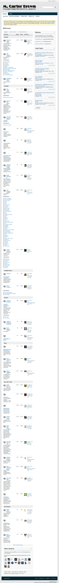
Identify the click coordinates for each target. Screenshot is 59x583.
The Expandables (8, 292)
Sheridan (6, 236)
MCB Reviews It (9, 176)
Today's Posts (24, 16)
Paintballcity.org (38, 39)
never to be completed (31, 321)
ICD (5, 223)
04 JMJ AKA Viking (31, 425)
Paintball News (9, 79)
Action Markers (8, 198)
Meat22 (30, 406)
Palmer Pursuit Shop (9, 233)
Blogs (10, 13)
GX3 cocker (29, 346)
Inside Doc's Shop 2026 (32, 335)
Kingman (6, 225)
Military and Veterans (9, 67)
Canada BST (42, 56)
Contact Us (41, 578)
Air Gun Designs (8, 199)
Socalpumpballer (30, 373)
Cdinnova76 (29, 192)
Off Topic (8, 54)
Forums (5, 13)
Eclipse (6, 217)
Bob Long (7, 209)
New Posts (5, 16)
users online (18, 552)
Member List (31, 16)
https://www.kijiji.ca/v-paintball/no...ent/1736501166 (46, 63)
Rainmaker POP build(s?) (32, 327)
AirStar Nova (7, 200)
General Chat (9, 41)
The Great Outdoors (9, 74)
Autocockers (7, 204)
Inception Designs (8, 224)
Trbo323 (30, 386)
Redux (6, 235)
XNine (30, 79)
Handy (30, 494)
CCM (6, 213)
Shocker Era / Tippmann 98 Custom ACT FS (45, 52)
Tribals (6, 242)
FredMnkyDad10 (30, 130)
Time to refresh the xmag (32, 190)
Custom (6, 297)
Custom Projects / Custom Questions (7, 303)
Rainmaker (29, 330)
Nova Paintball (8, 232)
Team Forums (8, 286)
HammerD (39, 93)
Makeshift (30, 479)
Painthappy (29, 275)
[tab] (5, 32)
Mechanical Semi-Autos (6, 409)
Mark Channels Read (18, 545)
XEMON (30, 521)
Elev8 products (30, 78)
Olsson (30, 535)
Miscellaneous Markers (9, 229)
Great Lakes (7, 265)
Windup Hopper (39, 60)
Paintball (6, 86)
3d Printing (7, 318)
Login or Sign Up (52, 1)
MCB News (8, 510)
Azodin (6, 207)
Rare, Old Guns (8, 427)
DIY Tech (6, 316)
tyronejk (30, 322)
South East (7, 260)
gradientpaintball (30, 459)
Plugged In (7, 65)
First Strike (7, 221)
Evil (5, 220)
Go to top (53, 578)
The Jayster (28, 250)
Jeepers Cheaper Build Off (9, 323)
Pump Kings (7, 294)
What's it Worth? (8, 125)
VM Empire (7, 246)
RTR (6, 234)
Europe (6, 267)
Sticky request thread (31, 519)
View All (38, 107)
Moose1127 (21, 573)
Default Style (7, 578)
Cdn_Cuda (39, 62)
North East (7, 258)
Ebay (5, 343)
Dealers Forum (8, 458)
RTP (6, 237)
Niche (6, 228)
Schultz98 (31, 395)
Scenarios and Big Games (7, 156)
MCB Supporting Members (32, 509)
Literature (7, 64)
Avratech (6, 205)
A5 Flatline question (31, 116)
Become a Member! (39, 43)
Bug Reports (9, 535)
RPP (29, 442)
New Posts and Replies (14, 16)
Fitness (6, 63)
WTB (8, 385)
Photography (7, 69)
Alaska (6, 263)
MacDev (6, 226)
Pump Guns (7, 230)
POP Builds (8, 328)
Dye (5, 216)
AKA (6, 201)
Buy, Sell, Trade (8, 382)
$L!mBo (30, 153)
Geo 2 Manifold (38, 76)
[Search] (46, 7)
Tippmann (7, 243)
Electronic (6, 397)
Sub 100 (9, 441)
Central (6, 261)
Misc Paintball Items (9, 468)
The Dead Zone (8, 90)
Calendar (37, 16)
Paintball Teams (8, 270)
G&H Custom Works (9, 222)
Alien (6, 202)
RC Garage (7, 73)
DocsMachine (30, 337)
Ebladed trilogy (38, 100)
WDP (6, 245)
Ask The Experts (9, 117)
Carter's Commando (7, 275)
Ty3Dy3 (30, 417)
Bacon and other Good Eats (10, 68)
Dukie (6, 215)
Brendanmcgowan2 (31, 468)
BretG (30, 287)
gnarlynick (31, 54)
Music (6, 66)
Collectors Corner (6, 132)
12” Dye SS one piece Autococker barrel (44, 92)
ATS (5, 203)
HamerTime (39, 77)
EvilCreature (29, 103)
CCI (5, 212)
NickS (30, 141)
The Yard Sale (9, 478)
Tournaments (6, 143)
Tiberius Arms (7, 240)
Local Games (8, 250)
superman (31, 347)
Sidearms (7, 239)
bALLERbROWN (40, 70)
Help (36, 578)
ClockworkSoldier (30, 360)
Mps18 (30, 426)
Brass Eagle (7, 208)
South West (7, 264)
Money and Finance (9, 71)
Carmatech (7, 210)
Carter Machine (8, 211)
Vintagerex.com (38, 41)
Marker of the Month (9, 97)
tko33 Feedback (30, 493)
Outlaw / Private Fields (9, 166)
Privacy (48, 578)
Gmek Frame (30, 441)
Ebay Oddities (9, 371)
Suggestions (6, 523)
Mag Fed (6, 227)
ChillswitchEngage (31, 302)
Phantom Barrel (30, 466)
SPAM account (30, 534)
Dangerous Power (8, 214)
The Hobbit (28, 42)
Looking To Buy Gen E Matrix (42, 68)
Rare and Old (9, 359)
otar (37, 101)
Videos (6, 72)
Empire (6, 218)
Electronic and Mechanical (7, 350)
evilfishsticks (29, 91)
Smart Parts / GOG (9, 238)
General (6, 37)
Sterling (6, 241)
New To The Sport (8, 102)
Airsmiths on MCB (6, 339)
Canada (6, 266)
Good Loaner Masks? (31, 100)
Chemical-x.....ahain (30, 511)
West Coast (7, 262)
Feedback (5, 497)
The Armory (8, 191)
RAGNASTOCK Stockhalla (10, 293)
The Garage (7, 61)
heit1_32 (30, 117)
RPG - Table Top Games (10, 70)
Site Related (7, 506)
